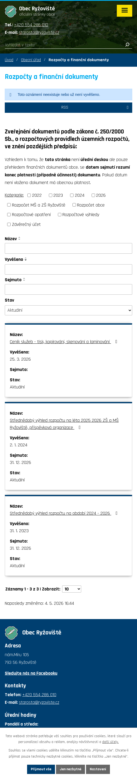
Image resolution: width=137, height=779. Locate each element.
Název (11, 239)
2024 (79, 195)
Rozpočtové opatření (31, 215)
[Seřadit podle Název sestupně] (20, 239)
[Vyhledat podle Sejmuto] (68, 289)
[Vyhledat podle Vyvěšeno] (68, 269)
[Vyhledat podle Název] (68, 248)
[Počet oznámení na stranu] (71, 589)
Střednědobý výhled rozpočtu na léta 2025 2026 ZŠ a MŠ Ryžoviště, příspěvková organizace (64, 424)
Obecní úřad (31, 60)
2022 (37, 195)
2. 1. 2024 (18, 445)
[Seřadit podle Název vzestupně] (20, 237)
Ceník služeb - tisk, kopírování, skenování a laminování (64, 342)
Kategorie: (14, 195)
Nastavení (98, 769)
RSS (95, 107)
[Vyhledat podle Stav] (68, 310)
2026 (101, 195)
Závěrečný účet (26, 224)
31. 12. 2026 (20, 462)
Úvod (9, 60)
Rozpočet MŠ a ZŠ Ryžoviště (38, 205)
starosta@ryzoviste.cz (39, 32)
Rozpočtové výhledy (80, 215)
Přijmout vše (41, 769)
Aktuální (17, 387)
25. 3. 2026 (20, 359)
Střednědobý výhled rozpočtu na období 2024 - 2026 (65, 513)
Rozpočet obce (91, 205)
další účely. (110, 742)
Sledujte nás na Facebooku (31, 673)
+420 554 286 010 (31, 25)
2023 (58, 195)
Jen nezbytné (70, 769)
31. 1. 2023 (19, 531)
